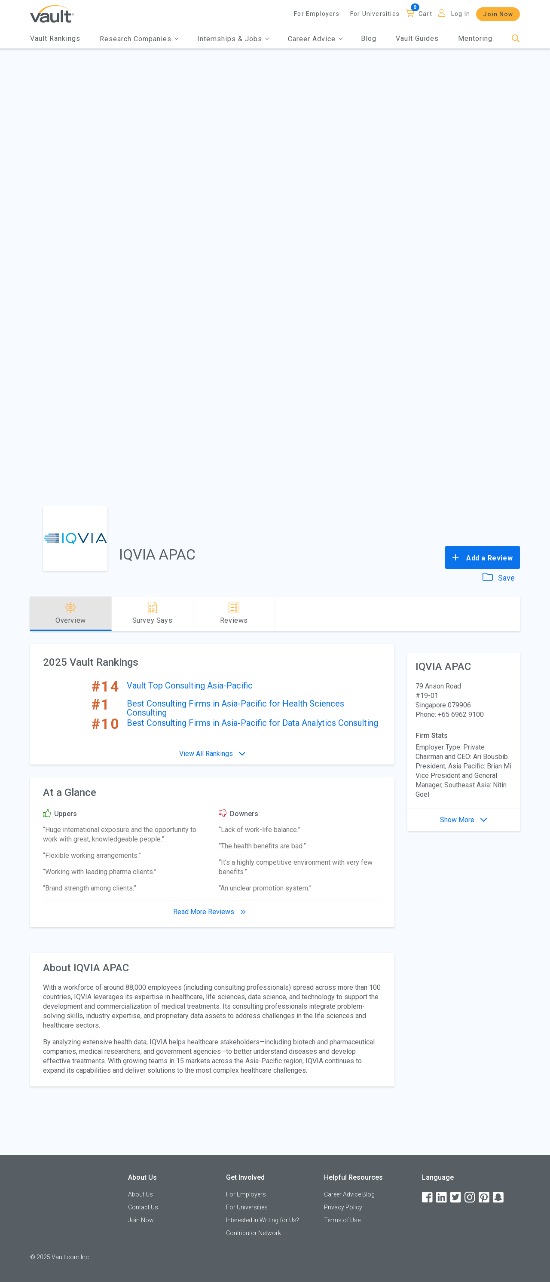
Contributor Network (253, 1233)
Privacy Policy (343, 1207)
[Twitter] (456, 1197)
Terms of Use (342, 1220)
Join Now (498, 14)
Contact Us (143, 1207)
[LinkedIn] (442, 1197)
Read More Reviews (212, 912)
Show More (463, 820)
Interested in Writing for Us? (262, 1220)
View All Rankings (212, 754)
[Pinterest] (485, 1197)
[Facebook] (428, 1197)
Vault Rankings (55, 38)
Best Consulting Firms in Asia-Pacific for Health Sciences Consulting (235, 708)
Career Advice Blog (349, 1194)
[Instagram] (470, 1197)
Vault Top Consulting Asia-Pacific (190, 685)
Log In (460, 13)
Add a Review (482, 557)
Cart (425, 13)
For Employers (316, 13)
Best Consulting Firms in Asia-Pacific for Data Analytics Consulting (252, 723)
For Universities (375, 13)
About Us (140, 1194)
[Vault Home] (52, 13)
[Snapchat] (499, 1197)
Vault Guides (417, 38)
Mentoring (475, 38)
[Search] (516, 39)
